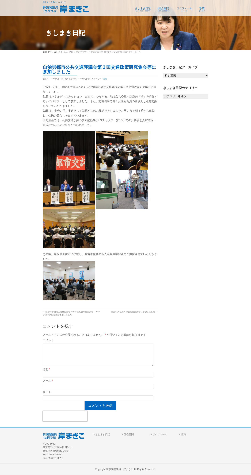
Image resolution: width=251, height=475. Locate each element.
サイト (47, 392)
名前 (46, 369)
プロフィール (160, 434)
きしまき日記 (102, 434)
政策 (183, 434)
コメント (48, 340)
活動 (105, 79)
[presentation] (65, 416)
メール (48, 380)
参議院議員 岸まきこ (121, 469)
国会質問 (129, 434)
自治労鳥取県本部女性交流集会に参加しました (134, 311)
